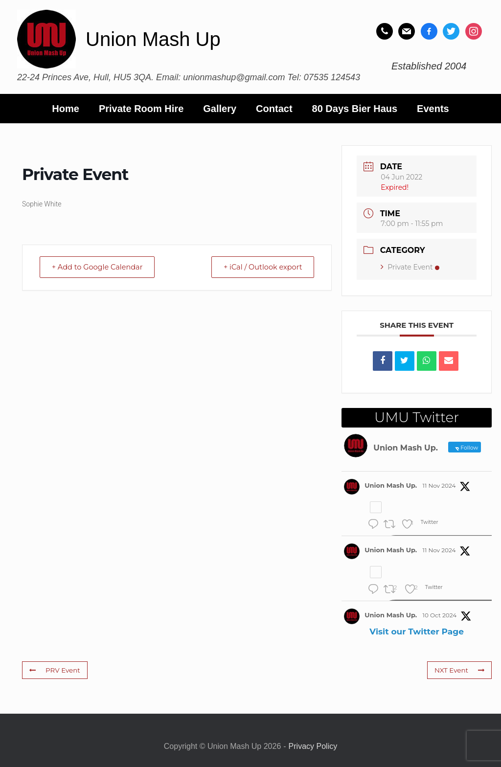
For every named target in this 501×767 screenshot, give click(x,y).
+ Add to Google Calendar (101, 267)
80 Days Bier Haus (355, 108)
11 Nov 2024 (439, 485)
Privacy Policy (313, 746)
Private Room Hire (141, 108)
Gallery (219, 108)
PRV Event (54, 670)
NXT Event (459, 670)
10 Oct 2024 (440, 615)
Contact (274, 108)
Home (65, 108)
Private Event (410, 267)
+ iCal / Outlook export (259, 267)
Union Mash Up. (390, 485)
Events (433, 108)
